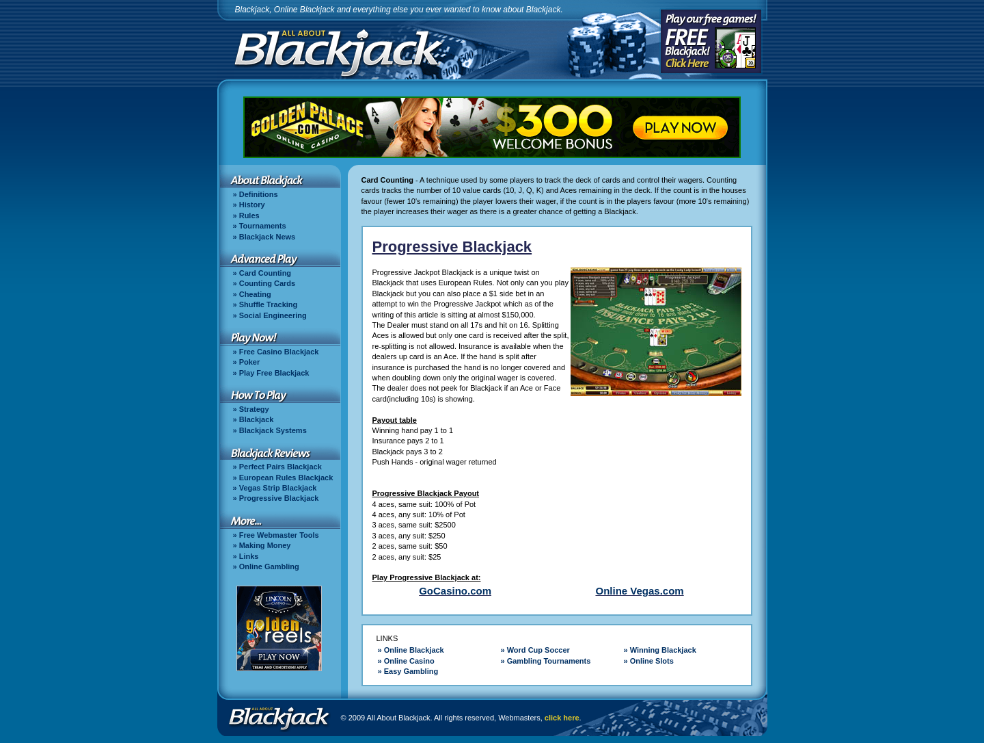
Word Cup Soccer (538, 650)
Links (249, 556)
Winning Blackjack (663, 650)
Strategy (254, 409)
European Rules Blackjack (286, 477)
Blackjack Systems (273, 430)
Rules (249, 215)
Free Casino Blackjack (279, 352)
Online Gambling (269, 566)
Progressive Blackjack (279, 498)
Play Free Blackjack (274, 373)
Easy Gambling (411, 671)
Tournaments (262, 226)
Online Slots (652, 661)
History (252, 204)
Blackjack (256, 419)
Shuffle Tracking (268, 304)
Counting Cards (267, 283)
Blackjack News (267, 237)
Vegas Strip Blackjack (278, 488)
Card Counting (265, 273)
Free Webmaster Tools (279, 535)
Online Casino (409, 661)
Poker (249, 362)
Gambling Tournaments (549, 661)
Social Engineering (273, 315)
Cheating (255, 294)
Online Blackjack (414, 650)
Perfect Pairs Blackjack (280, 466)
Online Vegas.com (639, 591)
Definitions (258, 194)
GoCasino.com (455, 591)
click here (562, 718)
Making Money (265, 545)
